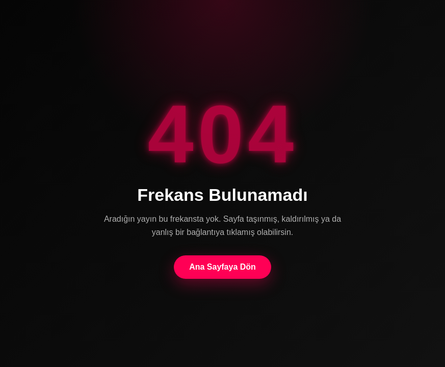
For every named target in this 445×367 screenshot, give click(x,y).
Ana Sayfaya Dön (222, 267)
